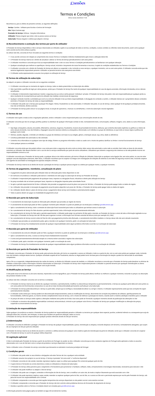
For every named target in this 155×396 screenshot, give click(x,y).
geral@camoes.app (106, 205)
